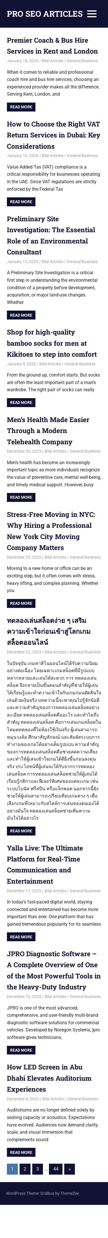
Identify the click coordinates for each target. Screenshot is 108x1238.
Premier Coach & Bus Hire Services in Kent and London (49, 51)
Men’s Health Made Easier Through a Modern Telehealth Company (50, 452)
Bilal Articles (52, 72)
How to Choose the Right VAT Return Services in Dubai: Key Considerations (50, 146)
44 (55, 1202)
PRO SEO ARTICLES (45, 13)
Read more (21, 118)
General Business (82, 72)
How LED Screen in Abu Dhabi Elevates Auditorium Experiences (51, 1111)
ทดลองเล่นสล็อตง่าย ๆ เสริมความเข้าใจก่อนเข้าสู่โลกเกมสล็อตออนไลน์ (50, 653)
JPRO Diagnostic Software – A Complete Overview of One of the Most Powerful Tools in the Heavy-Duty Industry (54, 998)
